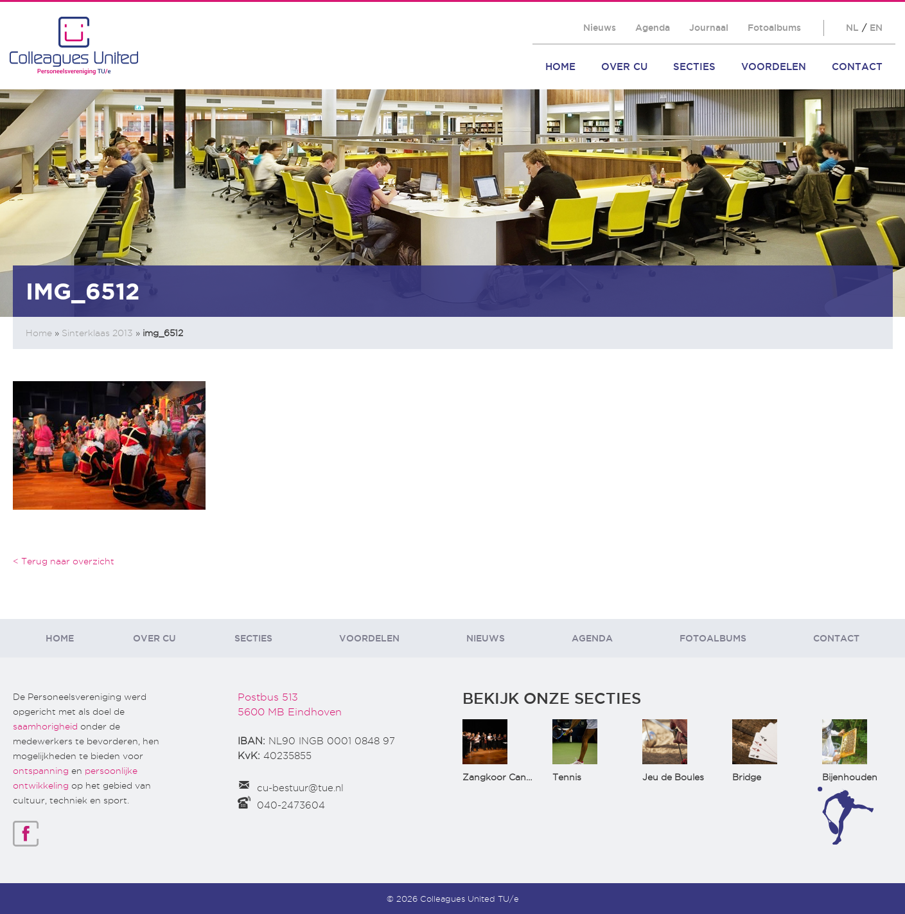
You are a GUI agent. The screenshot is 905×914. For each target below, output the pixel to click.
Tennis (566, 777)
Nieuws (599, 27)
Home (560, 66)
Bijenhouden (849, 777)
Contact (857, 66)
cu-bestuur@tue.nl (300, 788)
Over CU (624, 66)
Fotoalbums (774, 27)
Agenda (652, 27)
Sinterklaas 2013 (97, 333)
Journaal (708, 27)
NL (852, 27)
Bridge (746, 777)
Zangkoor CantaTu (504, 777)
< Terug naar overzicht (63, 561)
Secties (694, 66)
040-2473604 (291, 805)
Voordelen (773, 66)
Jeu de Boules (673, 777)
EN (876, 27)
